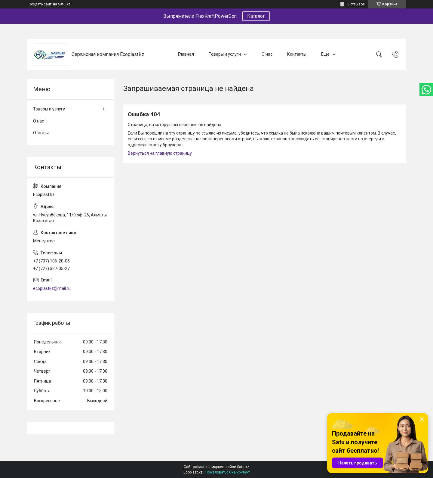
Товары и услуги (225, 54)
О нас (267, 54)
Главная (186, 54)
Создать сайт (40, 4)
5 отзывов (356, 4)
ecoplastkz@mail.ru (52, 288)
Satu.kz (243, 467)
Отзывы (41, 132)
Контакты (296, 54)
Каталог (256, 16)
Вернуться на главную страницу (160, 153)
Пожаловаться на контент (227, 472)
